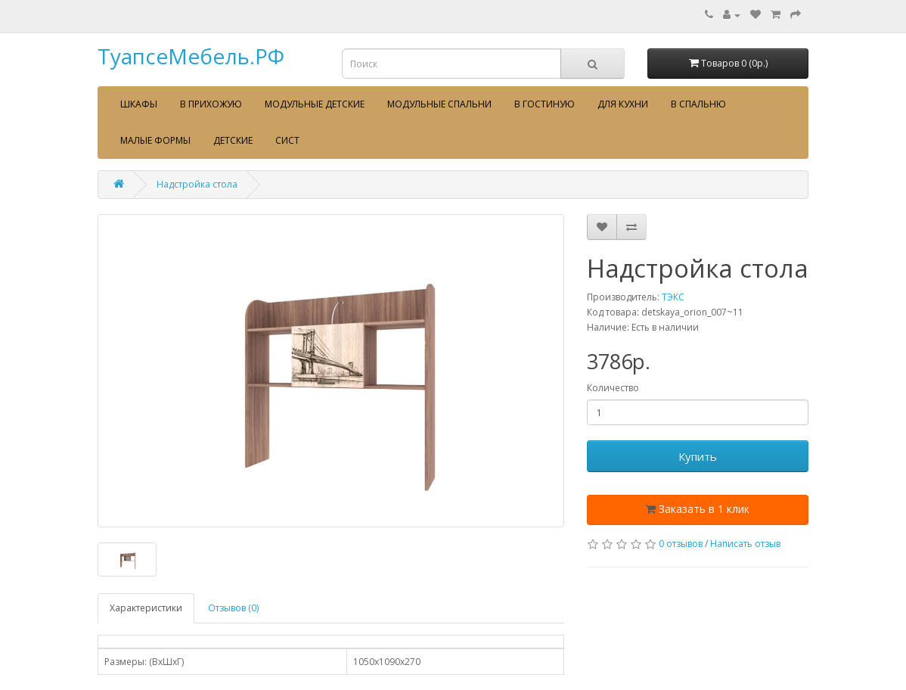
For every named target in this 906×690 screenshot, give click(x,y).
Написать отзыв (745, 543)
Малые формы (155, 140)
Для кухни (622, 104)
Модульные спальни (439, 104)
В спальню (698, 104)
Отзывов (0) (233, 607)
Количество (613, 387)
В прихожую (211, 104)
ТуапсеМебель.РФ (191, 56)
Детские (233, 140)
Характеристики (146, 607)
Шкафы (138, 104)
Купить (697, 456)
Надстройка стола (197, 184)
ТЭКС (673, 297)
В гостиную (544, 104)
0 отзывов (681, 543)
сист (287, 140)
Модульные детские (315, 104)
